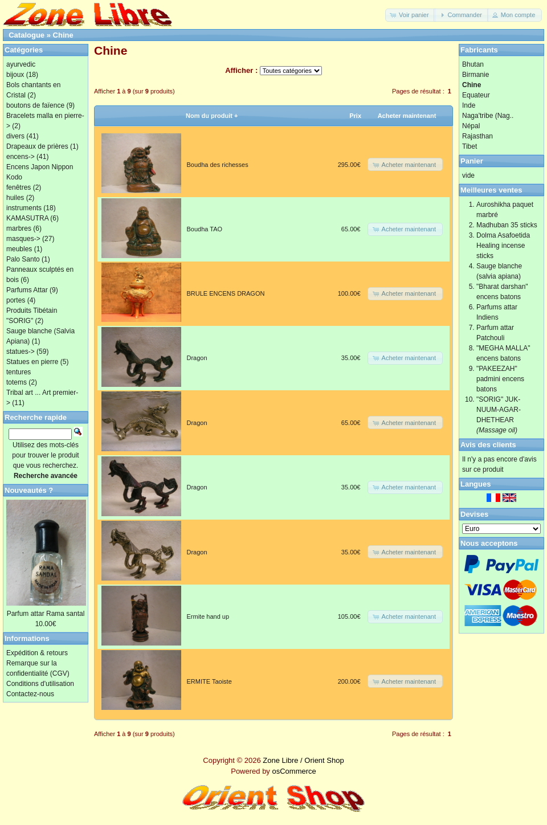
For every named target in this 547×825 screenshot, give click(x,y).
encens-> (20, 157)
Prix (355, 115)
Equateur (476, 95)
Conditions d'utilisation (40, 684)
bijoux (15, 75)
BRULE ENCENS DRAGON (226, 293)
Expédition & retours (37, 653)
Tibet (469, 146)
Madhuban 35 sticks (506, 225)
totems (16, 382)
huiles (15, 198)
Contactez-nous (30, 694)
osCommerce (294, 771)
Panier (471, 161)
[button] (410, 15)
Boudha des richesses (217, 164)
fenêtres (18, 187)
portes (15, 300)
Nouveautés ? (29, 490)
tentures (18, 372)
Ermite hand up (208, 616)
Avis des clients (488, 444)
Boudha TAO (205, 229)
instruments (24, 208)
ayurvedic (20, 64)
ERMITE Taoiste (209, 681)
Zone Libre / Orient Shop (303, 760)
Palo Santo (23, 259)
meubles (19, 249)
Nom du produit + (212, 115)
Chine (63, 35)
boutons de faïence (35, 105)
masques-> (23, 239)
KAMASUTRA (27, 218)
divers (15, 136)
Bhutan (473, 64)
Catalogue (26, 35)
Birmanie (475, 75)
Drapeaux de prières (37, 146)
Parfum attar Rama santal (46, 614)
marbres (18, 228)
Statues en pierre (32, 362)
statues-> (20, 352)
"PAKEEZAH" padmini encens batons (500, 379)
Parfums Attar (27, 290)
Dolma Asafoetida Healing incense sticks (503, 245)
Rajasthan (477, 136)
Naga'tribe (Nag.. (487, 116)
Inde (468, 105)
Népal (471, 126)
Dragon (197, 357)
